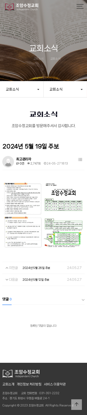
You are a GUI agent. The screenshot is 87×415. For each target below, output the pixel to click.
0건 (20, 163)
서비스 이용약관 (55, 384)
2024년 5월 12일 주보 (36, 279)
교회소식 (12, 89)
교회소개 (8, 384)
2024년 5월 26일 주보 (36, 267)
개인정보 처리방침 (29, 384)
